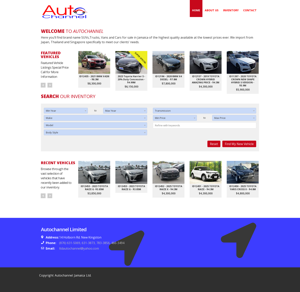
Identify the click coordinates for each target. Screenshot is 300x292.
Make (49, 118)
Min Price (160, 118)
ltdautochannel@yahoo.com (79, 248)
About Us (211, 10)
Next (49, 85)
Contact (250, 10)
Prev (43, 85)
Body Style (52, 132)
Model (49, 125)
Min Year (51, 110)
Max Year (110, 110)
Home (196, 10)
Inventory (231, 10)
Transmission (163, 110)
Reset (214, 144)
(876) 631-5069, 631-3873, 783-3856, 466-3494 (91, 243)
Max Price (220, 118)
